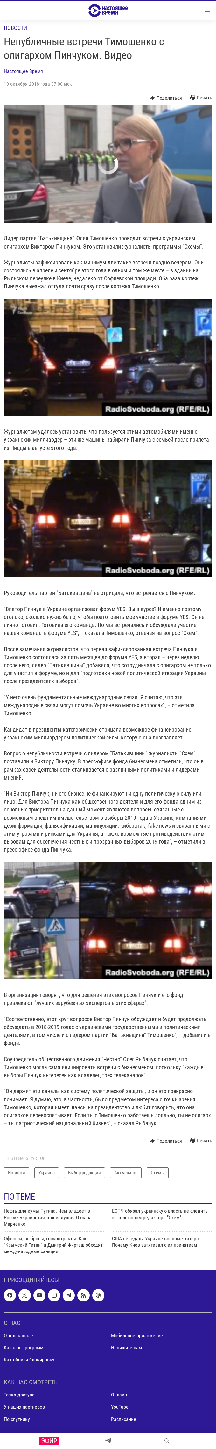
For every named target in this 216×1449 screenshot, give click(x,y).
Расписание (123, 1419)
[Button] (166, 98)
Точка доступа (19, 1395)
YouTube (120, 1407)
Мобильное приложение (137, 1335)
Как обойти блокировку (29, 1360)
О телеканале (18, 1335)
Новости (15, 28)
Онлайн (119, 1395)
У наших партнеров (24, 1407)
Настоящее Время (23, 71)
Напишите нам (126, 1347)
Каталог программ (23, 1347)
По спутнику (17, 1419)
